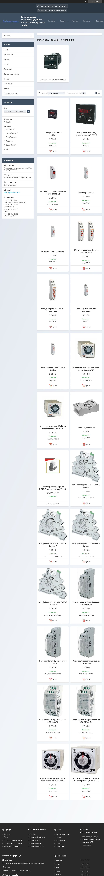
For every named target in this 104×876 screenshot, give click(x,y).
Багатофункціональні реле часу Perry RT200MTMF (53, 192)
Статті (6, 64)
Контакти (86, 21)
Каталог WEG (35, 840)
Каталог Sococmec (37, 846)
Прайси (32, 834)
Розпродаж (60, 846)
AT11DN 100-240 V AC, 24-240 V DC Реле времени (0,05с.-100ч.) (86, 779)
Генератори (86, 845)
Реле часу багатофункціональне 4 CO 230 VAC (52, 721)
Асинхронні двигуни (11, 846)
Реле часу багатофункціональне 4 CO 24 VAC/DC (86, 721)
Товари (62, 21)
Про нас (75, 21)
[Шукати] (31, 35)
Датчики (7, 834)
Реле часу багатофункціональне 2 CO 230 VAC (86, 662)
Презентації (8, 69)
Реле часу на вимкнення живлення (86, 310)
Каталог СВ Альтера (37, 837)
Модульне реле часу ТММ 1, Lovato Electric (86, 251)
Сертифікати (8, 84)
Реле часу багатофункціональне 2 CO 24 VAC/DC (52, 662)
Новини (6, 59)
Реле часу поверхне (86, 193)
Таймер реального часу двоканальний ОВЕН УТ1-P (86, 134)
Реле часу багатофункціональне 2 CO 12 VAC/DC (86, 603)
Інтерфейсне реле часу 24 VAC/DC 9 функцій (53, 603)
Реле (6, 837)
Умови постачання (63, 834)
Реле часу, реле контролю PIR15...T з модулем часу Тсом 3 (52, 488)
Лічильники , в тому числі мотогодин (53, 79)
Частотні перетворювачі (13, 840)
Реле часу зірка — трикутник (53, 251)
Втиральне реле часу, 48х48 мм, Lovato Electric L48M (86, 368)
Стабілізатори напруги (90, 837)
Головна (51, 21)
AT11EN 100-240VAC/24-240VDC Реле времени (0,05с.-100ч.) (53, 779)
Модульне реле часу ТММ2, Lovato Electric (52, 310)
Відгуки (6, 89)
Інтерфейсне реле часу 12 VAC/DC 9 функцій (53, 544)
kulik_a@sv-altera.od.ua (12, 192)
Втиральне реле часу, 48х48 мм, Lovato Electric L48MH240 (53, 427)
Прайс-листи (8, 54)
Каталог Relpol (35, 843)
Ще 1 (7, 149)
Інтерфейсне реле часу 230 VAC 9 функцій (86, 544)
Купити (54, 151)
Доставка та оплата (11, 93)
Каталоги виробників (11, 74)
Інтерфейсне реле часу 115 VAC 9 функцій (86, 486)
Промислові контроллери (13, 843)
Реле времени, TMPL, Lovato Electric (53, 368)
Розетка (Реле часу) (86, 427)
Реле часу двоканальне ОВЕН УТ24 (52, 134)
